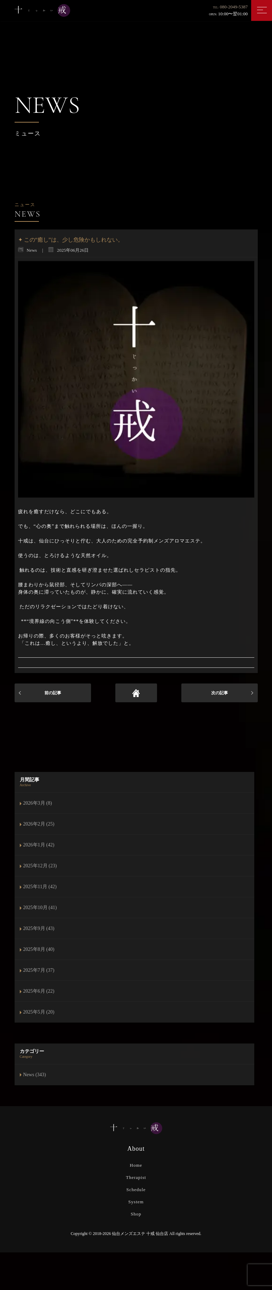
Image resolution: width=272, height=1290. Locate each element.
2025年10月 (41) (40, 907)
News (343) (34, 1074)
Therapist (136, 1177)
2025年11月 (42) (40, 886)
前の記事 (52, 692)
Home (136, 1165)
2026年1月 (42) (39, 844)
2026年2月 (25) (39, 824)
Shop (136, 1214)
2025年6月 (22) (39, 991)
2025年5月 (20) (39, 1012)
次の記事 (219, 692)
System (135, 1201)
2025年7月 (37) (39, 970)
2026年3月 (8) (37, 803)
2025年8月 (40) (39, 949)
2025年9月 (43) (39, 928)
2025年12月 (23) (40, 865)
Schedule (136, 1189)
